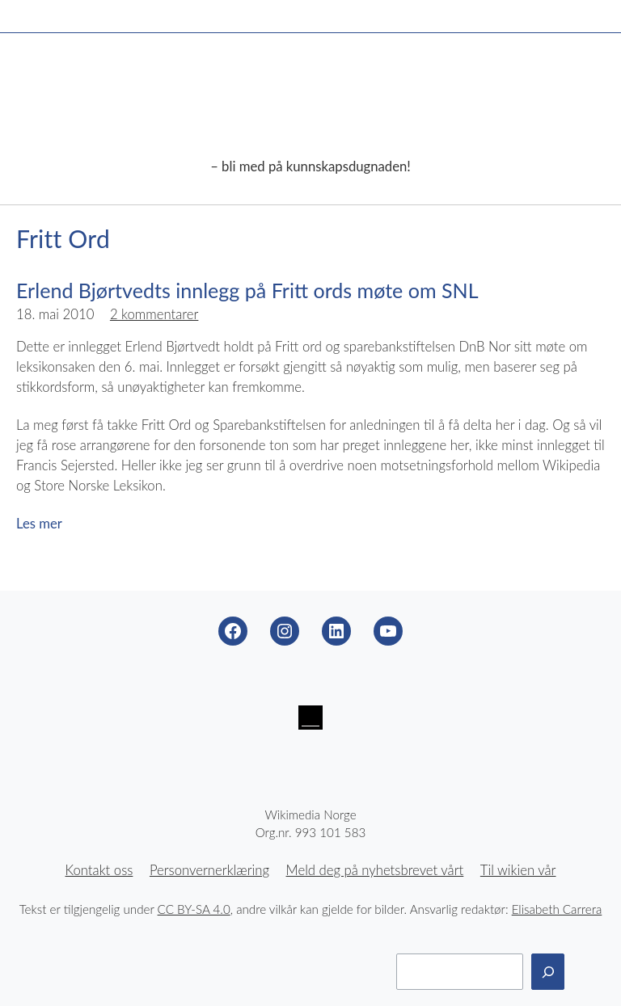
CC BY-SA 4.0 (194, 909)
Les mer (39, 524)
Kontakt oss (99, 870)
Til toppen (588, 973)
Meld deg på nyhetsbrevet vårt (375, 870)
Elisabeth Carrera (557, 909)
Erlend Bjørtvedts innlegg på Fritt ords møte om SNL (247, 290)
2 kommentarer (154, 314)
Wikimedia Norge (310, 107)
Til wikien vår (518, 870)
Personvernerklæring (209, 870)
